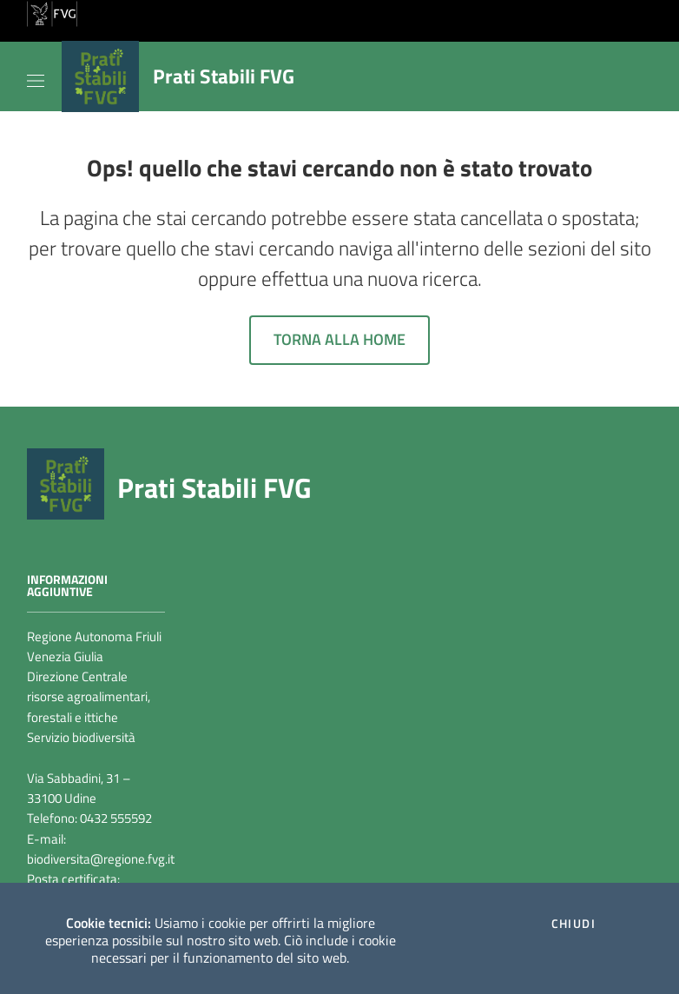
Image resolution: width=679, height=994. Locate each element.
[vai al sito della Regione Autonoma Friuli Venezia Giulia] (52, 11)
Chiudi (573, 924)
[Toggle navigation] (35, 77)
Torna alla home (339, 339)
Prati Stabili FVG (214, 487)
